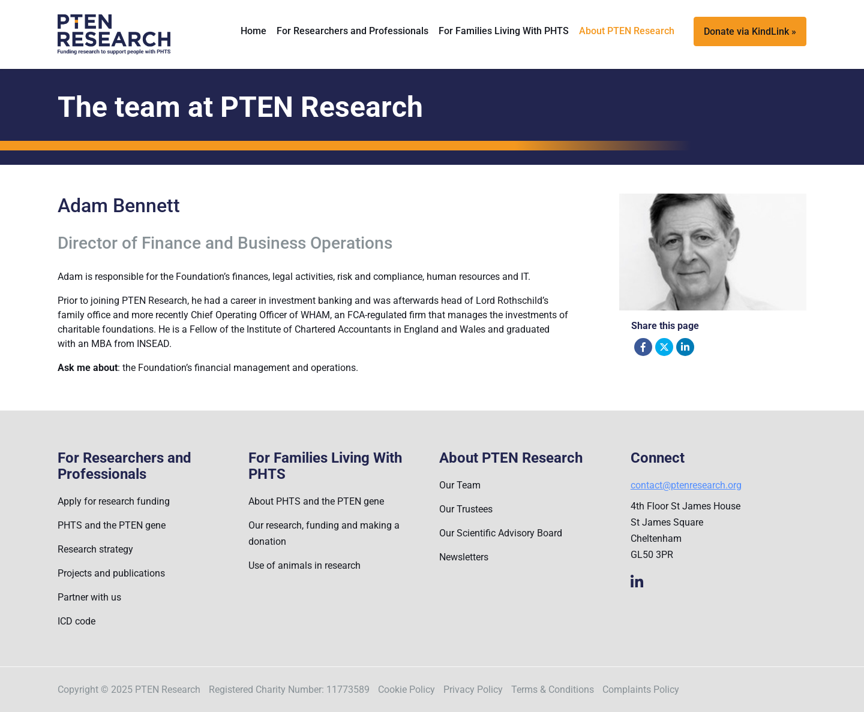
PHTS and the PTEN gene (112, 525)
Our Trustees (466, 509)
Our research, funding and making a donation (324, 533)
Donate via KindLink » (750, 31)
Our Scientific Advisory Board (500, 533)
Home (253, 31)
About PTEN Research (626, 31)
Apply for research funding (114, 501)
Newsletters (463, 557)
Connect (658, 458)
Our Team (460, 485)
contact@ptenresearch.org (686, 485)
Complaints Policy (640, 689)
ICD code (76, 621)
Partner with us (89, 597)
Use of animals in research (304, 565)
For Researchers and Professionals (352, 31)
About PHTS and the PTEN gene (316, 501)
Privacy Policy (473, 689)
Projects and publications (111, 573)
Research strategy (95, 549)
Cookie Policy (406, 689)
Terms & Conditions (552, 689)
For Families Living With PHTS (504, 31)
